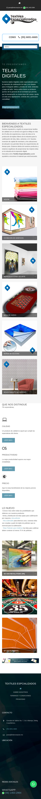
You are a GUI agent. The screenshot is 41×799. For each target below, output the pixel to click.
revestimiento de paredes (15, 387)
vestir (6, 194)
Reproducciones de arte (14, 271)
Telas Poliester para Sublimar (13, 523)
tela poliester (15, 513)
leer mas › (8, 435)
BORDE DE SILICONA (11, 348)
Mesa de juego (10, 310)
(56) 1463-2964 (30, 7)
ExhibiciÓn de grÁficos (14, 233)
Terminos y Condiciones (20, 690)
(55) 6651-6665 (29, 37)
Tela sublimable (8, 515)
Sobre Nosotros (20, 687)
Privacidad (20, 694)
